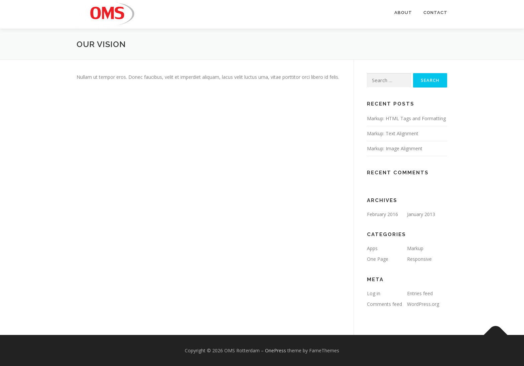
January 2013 (421, 214)
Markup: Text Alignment (392, 133)
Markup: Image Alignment (394, 148)
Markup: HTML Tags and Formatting (406, 118)
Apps (372, 248)
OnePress (275, 350)
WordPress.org (423, 304)
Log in (373, 293)
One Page (377, 259)
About (403, 12)
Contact (435, 12)
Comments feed (384, 304)
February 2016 (382, 214)
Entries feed (420, 293)
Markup (415, 248)
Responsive (419, 259)
